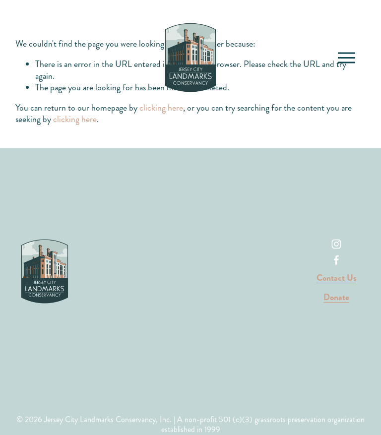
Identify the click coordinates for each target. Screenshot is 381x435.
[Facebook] (336, 260)
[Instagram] (336, 244)
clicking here (75, 119)
